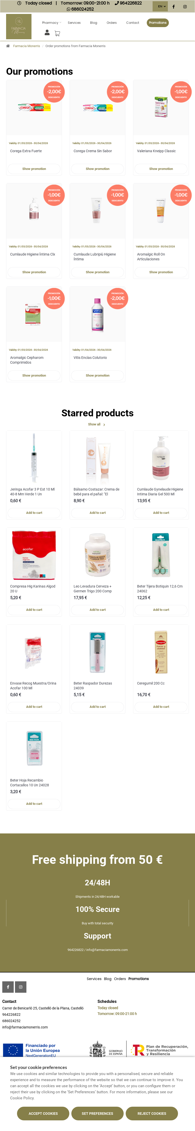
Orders (112, 23)
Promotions (158, 23)
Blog (93, 23)
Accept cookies (43, 1113)
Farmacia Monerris (26, 46)
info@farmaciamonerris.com (25, 1027)
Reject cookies (152, 1113)
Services (74, 23)
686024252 (11, 1021)
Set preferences (97, 1113)
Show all (97, 424)
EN (160, 6)
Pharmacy (50, 23)
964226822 (11, 1014)
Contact (132, 23)
